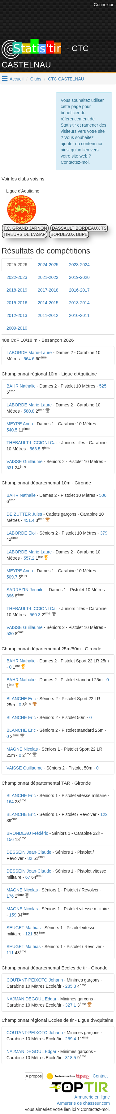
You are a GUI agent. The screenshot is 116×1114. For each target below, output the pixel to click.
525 (102, 386)
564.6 (29, 358)
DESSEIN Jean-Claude (28, 852)
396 (10, 595)
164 (10, 801)
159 (12, 914)
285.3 (70, 986)
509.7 (11, 576)
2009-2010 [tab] (16, 328)
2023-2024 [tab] (79, 264)
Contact (100, 1075)
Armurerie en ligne (92, 1096)
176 (10, 896)
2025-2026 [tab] (16, 264)
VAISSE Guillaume (24, 461)
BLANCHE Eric (21, 698)
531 (10, 467)
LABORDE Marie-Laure (29, 352)
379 (103, 533)
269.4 (70, 1038)
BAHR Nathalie (21, 386)
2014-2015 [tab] (48, 302)
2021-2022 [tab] (48, 277)
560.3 (35, 614)
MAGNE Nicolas (22, 749)
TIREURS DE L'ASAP (24, 234)
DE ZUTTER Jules (24, 514)
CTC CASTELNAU (66, 78)
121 (28, 933)
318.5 (70, 1057)
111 (10, 952)
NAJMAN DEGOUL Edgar (31, 998)
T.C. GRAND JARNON (25, 228)
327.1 (70, 1005)
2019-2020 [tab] (79, 277)
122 (103, 814)
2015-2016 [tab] (16, 302)
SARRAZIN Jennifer (25, 589)
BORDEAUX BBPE (69, 234)
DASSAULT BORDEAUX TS (79, 228)
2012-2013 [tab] (16, 315)
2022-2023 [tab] (16, 277)
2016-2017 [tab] (79, 290)
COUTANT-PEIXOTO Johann (34, 979)
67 (27, 877)
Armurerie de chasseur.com (83, 1103)
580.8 (29, 411)
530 (10, 633)
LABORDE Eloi (21, 533)
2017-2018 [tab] (48, 290)
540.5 (11, 429)
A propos (34, 1076)
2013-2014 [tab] (79, 302)
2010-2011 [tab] (79, 315)
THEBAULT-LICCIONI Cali (32, 442)
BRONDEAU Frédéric (27, 833)
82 (30, 858)
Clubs (35, 78)
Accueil (17, 78)
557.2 (29, 558)
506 (102, 495)
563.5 (35, 448)
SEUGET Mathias (23, 927)
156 (10, 839)
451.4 (29, 520)
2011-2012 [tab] (48, 315)
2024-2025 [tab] (48, 264)
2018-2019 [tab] (16, 290)
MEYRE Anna (19, 423)
